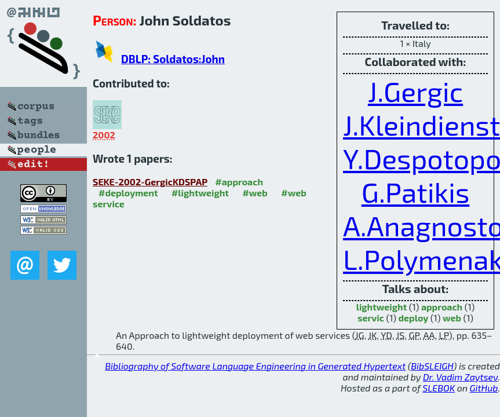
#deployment (128, 192)
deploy (414, 317)
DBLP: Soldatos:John (173, 58)
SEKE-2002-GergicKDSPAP (150, 181)
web (452, 317)
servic (370, 317)
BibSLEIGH (432, 365)
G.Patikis (416, 192)
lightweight (381, 306)
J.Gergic (415, 91)
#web (254, 192)
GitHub (484, 387)
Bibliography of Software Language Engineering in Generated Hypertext (255, 365)
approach (441, 306)
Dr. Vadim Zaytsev (460, 376)
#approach (239, 181)
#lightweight (200, 192)
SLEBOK (438, 387)
